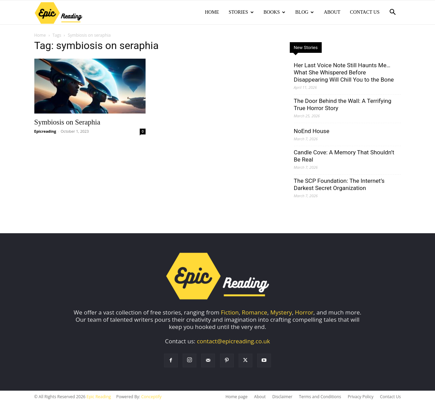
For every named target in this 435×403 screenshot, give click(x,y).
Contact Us (364, 12)
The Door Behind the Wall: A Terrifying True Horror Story (342, 104)
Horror (304, 312)
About (332, 12)
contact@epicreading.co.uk (233, 341)
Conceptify (151, 397)
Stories (241, 12)
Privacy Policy (361, 397)
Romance (254, 312)
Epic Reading (99, 397)
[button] (393, 12)
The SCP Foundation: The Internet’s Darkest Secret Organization (339, 184)
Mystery (281, 312)
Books (274, 12)
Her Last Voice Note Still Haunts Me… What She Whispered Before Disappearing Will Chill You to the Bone (344, 72)
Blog (304, 12)
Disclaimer (282, 397)
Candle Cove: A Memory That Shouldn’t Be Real (344, 156)
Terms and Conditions (320, 397)
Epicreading (45, 131)
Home (212, 12)
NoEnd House (312, 131)
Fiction (230, 312)
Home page (237, 397)
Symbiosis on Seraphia (67, 122)
